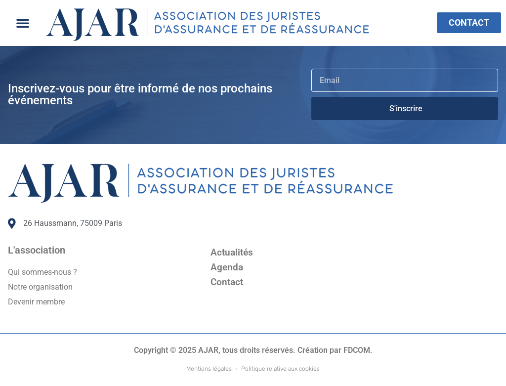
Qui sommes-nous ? (42, 272)
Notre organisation (40, 287)
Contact (227, 282)
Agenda (227, 267)
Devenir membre (36, 301)
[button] (22, 22)
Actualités (232, 252)
